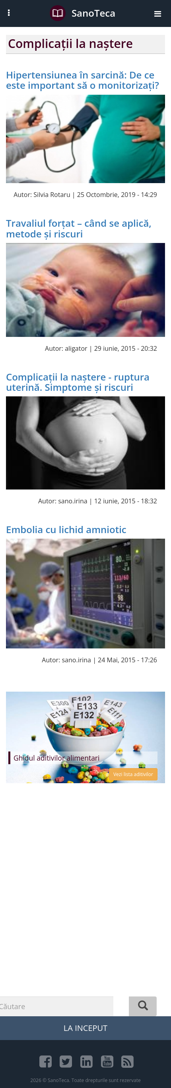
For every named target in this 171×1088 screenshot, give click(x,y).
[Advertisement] (85, 915)
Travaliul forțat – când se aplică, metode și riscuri (79, 228)
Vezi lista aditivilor (133, 774)
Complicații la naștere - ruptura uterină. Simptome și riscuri (78, 382)
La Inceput (85, 1028)
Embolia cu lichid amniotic (66, 529)
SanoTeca (82, 13)
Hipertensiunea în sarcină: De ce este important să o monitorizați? (82, 80)
